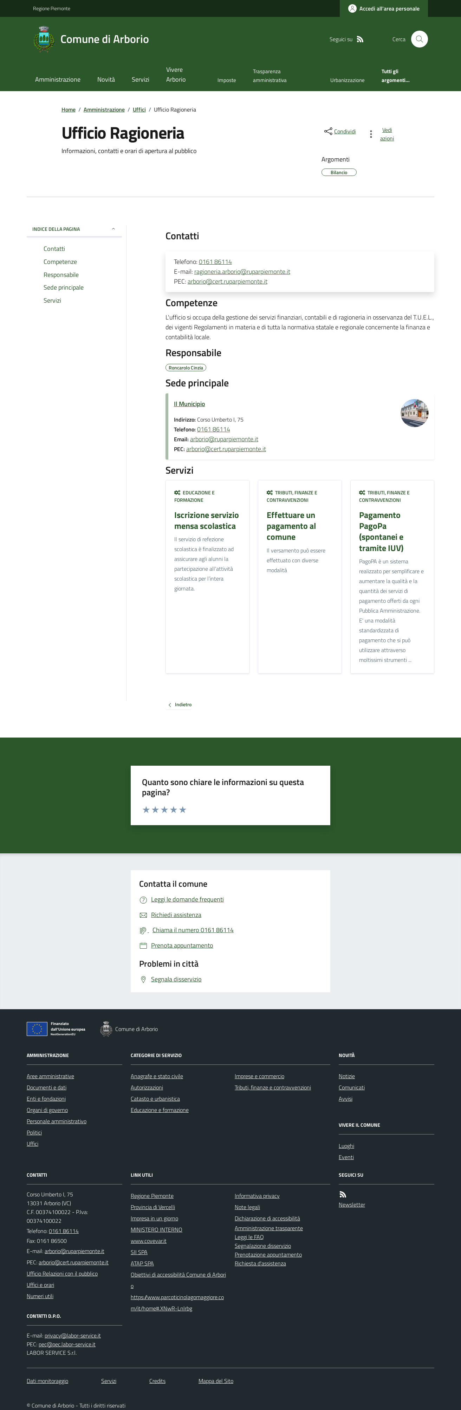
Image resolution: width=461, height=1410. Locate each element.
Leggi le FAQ (249, 1237)
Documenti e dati (46, 1087)
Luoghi (346, 1146)
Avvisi (345, 1098)
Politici (34, 1132)
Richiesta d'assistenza (260, 1263)
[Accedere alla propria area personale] (384, 8)
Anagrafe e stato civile (157, 1076)
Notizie (347, 1076)
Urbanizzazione (347, 80)
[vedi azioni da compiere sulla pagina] (382, 134)
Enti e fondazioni (46, 1098)
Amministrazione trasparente (269, 1228)
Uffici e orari (40, 1285)
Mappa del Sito (216, 1381)
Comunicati (352, 1087)
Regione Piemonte (51, 8)
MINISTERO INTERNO (156, 1229)
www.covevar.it (149, 1241)
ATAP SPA (142, 1263)
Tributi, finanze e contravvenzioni (292, 496)
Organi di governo (47, 1110)
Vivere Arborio (176, 74)
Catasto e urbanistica (155, 1098)
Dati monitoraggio (47, 1381)
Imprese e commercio (259, 1076)
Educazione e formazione (194, 496)
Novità (106, 79)
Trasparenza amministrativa (270, 75)
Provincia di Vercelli (153, 1207)
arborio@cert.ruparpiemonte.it (227, 281)
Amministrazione (57, 79)
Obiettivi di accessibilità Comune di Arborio (178, 1280)
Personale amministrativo (56, 1121)
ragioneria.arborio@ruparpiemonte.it (242, 271)
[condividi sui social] (339, 131)
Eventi (346, 1157)
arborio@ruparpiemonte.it (224, 439)
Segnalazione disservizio (263, 1245)
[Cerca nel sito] (416, 39)
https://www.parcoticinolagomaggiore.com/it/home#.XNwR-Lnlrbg (177, 1303)
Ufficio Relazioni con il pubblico (62, 1273)
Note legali (247, 1207)
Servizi (140, 79)
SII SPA (139, 1252)
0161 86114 (215, 261)
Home (68, 109)
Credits (157, 1381)
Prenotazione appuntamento (268, 1254)
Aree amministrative (50, 1076)
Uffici (139, 109)
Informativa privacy (257, 1195)
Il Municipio (189, 404)
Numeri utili (40, 1296)
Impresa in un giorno (154, 1218)
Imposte (226, 80)
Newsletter (352, 1204)
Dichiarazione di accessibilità (267, 1218)
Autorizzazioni (147, 1087)
